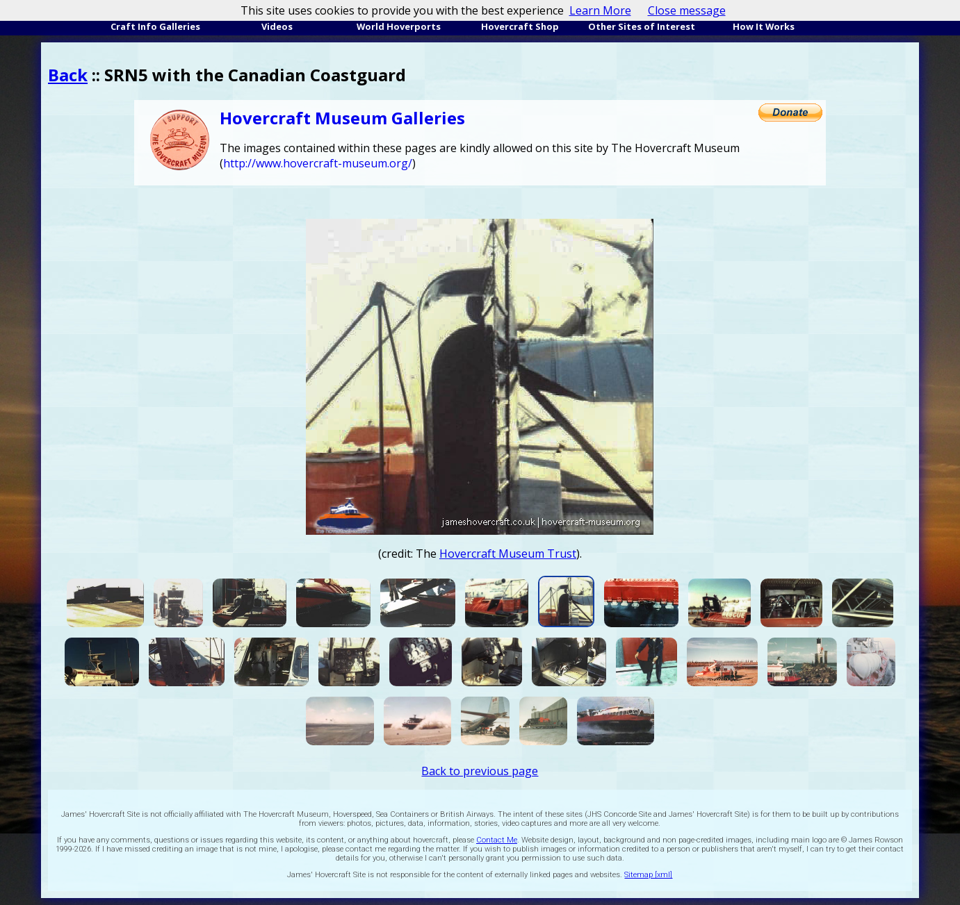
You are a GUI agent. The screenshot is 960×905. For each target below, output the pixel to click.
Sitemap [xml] (648, 874)
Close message (687, 10)
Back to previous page (479, 771)
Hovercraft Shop (520, 26)
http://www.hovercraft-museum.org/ (317, 163)
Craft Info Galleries (155, 26)
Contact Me (496, 840)
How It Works (764, 26)
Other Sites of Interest (641, 26)
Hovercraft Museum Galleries (342, 117)
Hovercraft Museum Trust (507, 553)
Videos (277, 26)
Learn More (600, 10)
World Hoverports (399, 26)
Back (68, 74)
